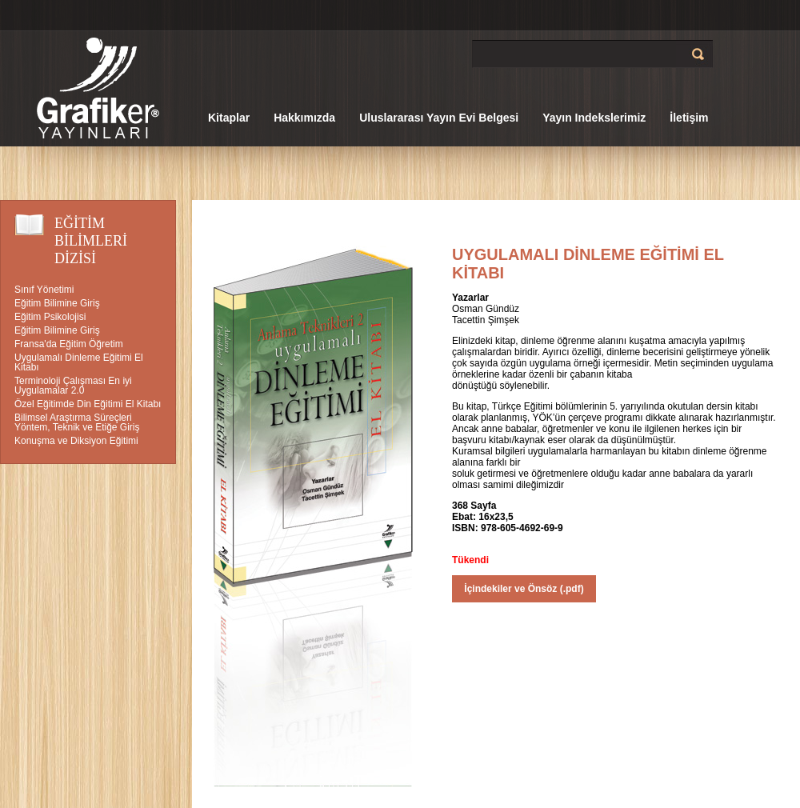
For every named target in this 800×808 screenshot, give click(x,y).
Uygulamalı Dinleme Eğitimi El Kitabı (78, 362)
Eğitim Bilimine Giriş (57, 303)
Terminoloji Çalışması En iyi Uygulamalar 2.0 (73, 385)
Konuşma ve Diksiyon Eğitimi (76, 440)
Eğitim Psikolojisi (50, 316)
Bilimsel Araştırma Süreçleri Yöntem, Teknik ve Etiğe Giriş (77, 422)
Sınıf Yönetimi (44, 289)
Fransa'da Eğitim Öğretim (68, 344)
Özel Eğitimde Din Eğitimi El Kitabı (87, 404)
